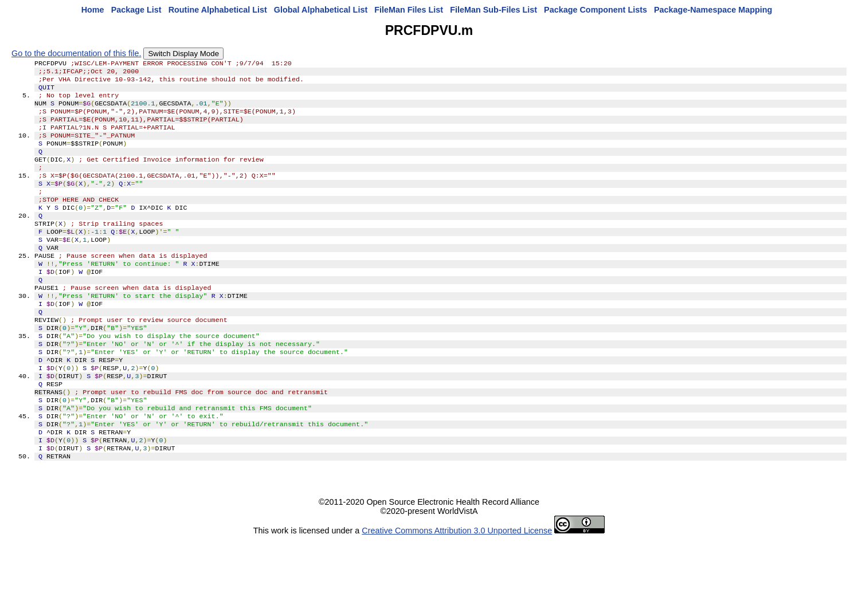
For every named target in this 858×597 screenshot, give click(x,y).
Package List (136, 9)
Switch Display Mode (183, 53)
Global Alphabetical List (320, 9)
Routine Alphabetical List (218, 9)
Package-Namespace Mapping (713, 9)
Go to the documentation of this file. (76, 53)
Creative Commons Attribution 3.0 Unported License (457, 587)
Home (92, 9)
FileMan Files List (408, 9)
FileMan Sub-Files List (493, 9)
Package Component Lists (595, 9)
